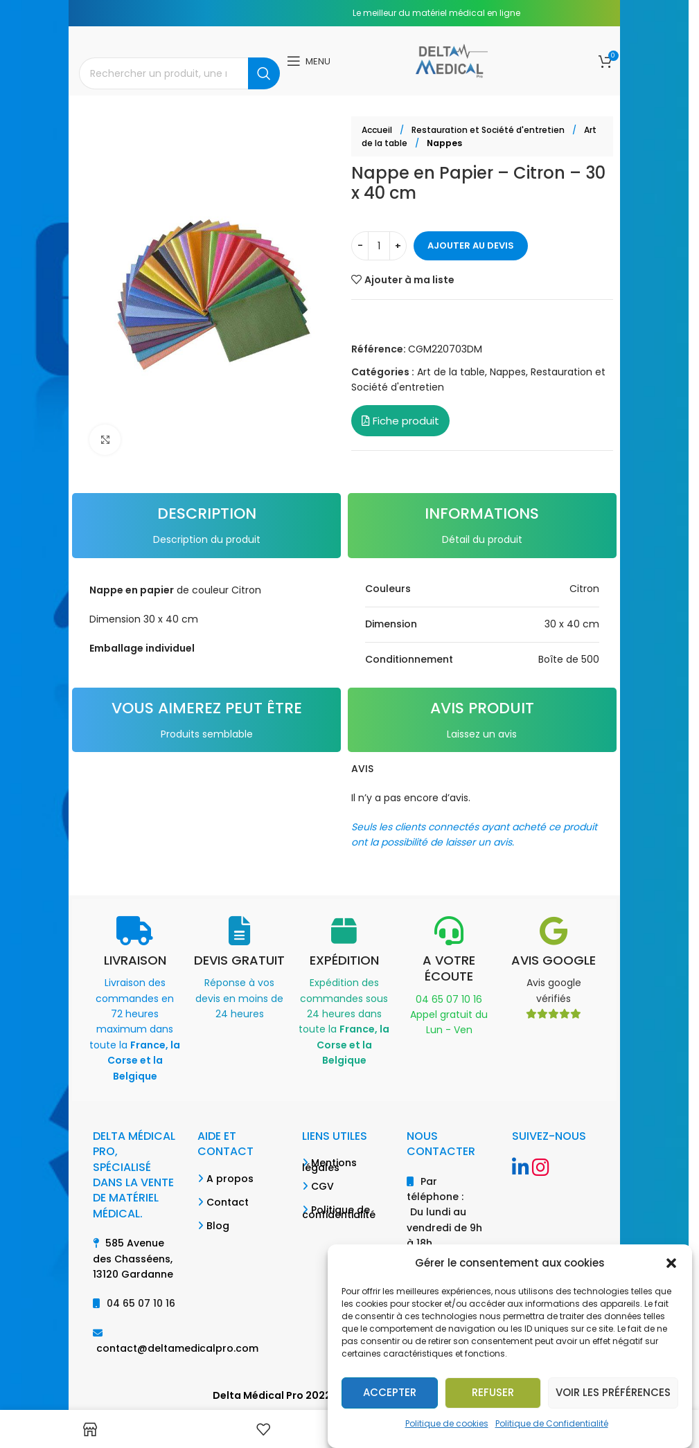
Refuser (493, 1392)
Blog (217, 1226)
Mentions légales (329, 1165)
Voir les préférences (613, 1392)
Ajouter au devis (470, 245)
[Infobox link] (134, 1000)
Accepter (389, 1392)
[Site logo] (451, 60)
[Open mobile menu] (308, 61)
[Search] (179, 73)
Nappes (444, 143)
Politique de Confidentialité (551, 1423)
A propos (230, 1179)
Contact (227, 1202)
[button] (671, 1263)
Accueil (378, 130)
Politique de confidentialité (338, 1212)
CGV (322, 1186)
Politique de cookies (446, 1423)
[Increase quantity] (398, 245)
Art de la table (451, 372)
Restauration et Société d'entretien (489, 130)
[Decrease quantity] (360, 245)
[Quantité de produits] (379, 245)
